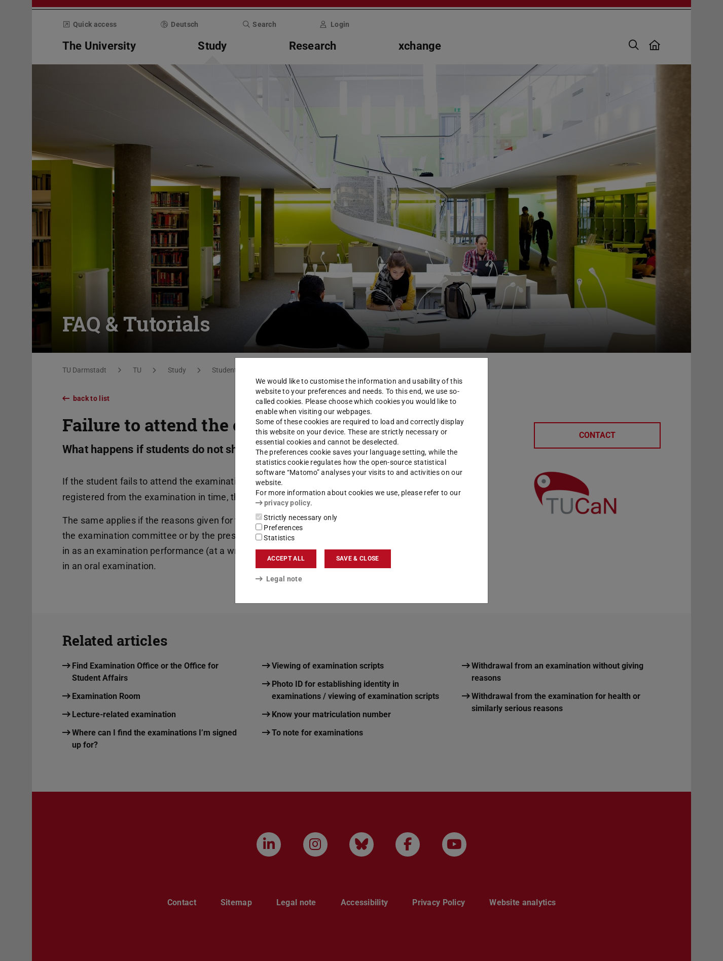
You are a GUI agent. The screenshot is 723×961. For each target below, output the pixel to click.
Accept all (286, 558)
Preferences (279, 528)
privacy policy (283, 503)
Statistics (275, 538)
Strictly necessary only (296, 517)
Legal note (279, 579)
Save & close (357, 558)
